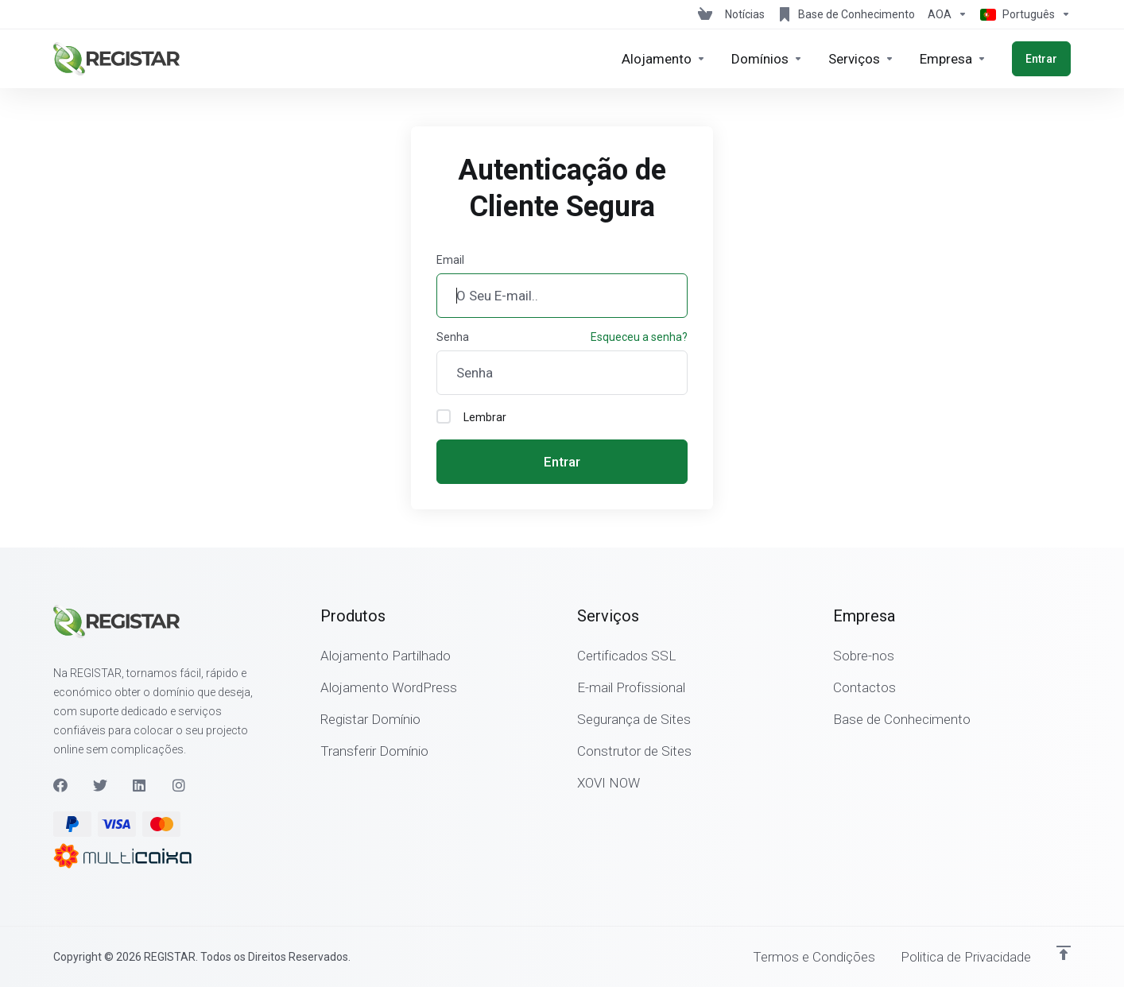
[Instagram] (180, 785)
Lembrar (471, 416)
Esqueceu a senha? (639, 337)
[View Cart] (705, 14)
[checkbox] (443, 416)
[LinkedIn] (140, 785)
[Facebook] (60, 785)
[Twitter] (100, 785)
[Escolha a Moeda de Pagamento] (947, 14)
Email (450, 260)
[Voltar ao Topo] (1063, 952)
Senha (452, 337)
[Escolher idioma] (1022, 14)
